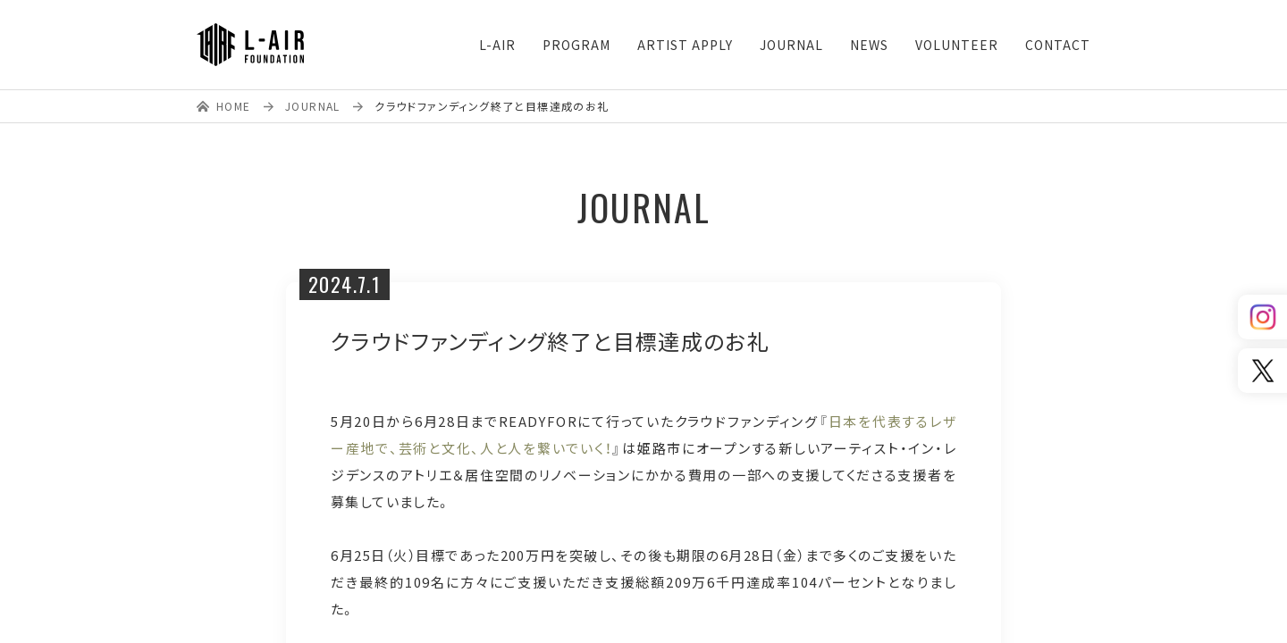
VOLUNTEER (956, 45)
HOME (233, 105)
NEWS (869, 45)
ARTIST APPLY (685, 45)
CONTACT (1057, 45)
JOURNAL (791, 45)
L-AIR (497, 45)
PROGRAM (576, 45)
